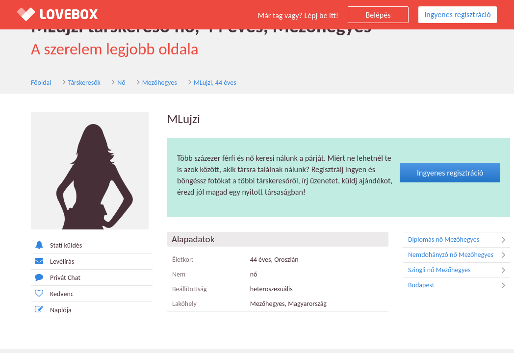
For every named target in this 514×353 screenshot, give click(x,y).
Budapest (459, 285)
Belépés (378, 15)
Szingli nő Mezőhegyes (459, 270)
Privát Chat (55, 277)
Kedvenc (52, 293)
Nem (178, 274)
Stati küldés (56, 244)
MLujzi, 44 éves (215, 82)
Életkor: (183, 259)
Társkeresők (84, 82)
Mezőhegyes (159, 82)
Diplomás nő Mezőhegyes (459, 240)
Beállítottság (189, 289)
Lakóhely (184, 304)
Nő (121, 82)
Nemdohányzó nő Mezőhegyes (459, 255)
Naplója (51, 309)
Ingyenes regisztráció (457, 14)
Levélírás (52, 261)
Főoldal (41, 82)
